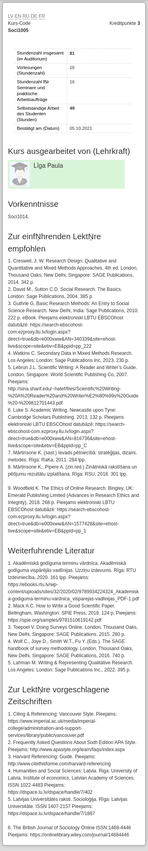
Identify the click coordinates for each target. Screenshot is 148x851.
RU (25, 16)
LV (10, 16)
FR (42, 16)
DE (34, 16)
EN (18, 16)
